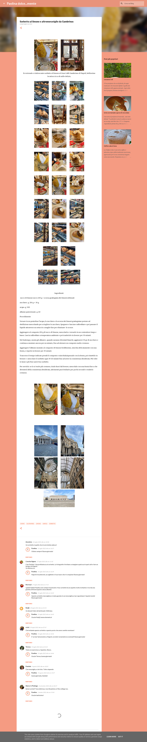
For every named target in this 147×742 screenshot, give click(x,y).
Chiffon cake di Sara (110, 146)
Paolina (34, 548)
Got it (120, 737)
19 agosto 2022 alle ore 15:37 (46, 673)
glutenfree (30, 523)
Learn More (111, 737)
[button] (21, 28)
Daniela (28, 666)
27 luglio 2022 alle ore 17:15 (40, 585)
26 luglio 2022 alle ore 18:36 (41, 542)
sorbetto (52, 523)
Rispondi (29, 557)
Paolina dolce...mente (21, 3)
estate (22, 523)
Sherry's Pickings (32, 686)
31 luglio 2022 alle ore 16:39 (46, 571)
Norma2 (29, 585)
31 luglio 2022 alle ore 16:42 (46, 593)
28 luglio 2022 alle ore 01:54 (38, 608)
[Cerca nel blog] (134, 3)
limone (38, 523)
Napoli (45, 523)
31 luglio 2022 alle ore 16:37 (46, 548)
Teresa (28, 647)
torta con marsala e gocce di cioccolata (116, 113)
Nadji (27, 608)
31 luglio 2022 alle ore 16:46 (46, 634)
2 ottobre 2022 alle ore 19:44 (46, 692)
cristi (27, 627)
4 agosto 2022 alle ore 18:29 (40, 666)
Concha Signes (31, 561)
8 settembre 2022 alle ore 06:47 (48, 686)
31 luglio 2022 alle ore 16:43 (46, 614)
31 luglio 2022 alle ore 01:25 (39, 647)
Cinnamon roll (108, 79)
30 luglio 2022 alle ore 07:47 (38, 627)
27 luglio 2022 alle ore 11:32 (45, 561)
